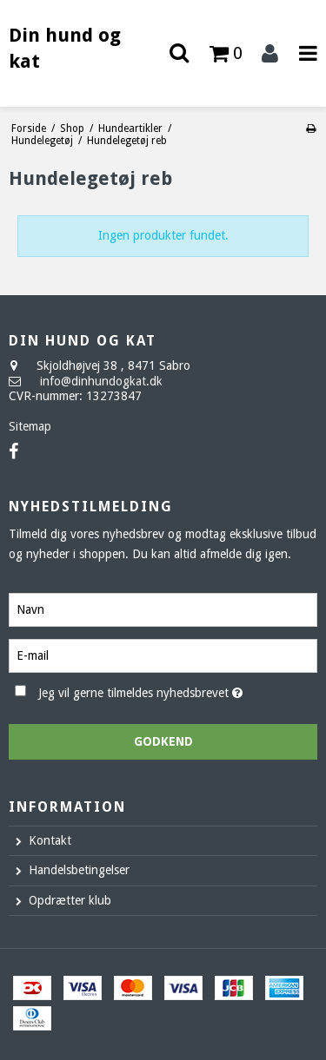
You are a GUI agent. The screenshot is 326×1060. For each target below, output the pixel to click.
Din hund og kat (65, 48)
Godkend (163, 741)
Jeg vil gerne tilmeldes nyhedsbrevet (152, 689)
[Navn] (163, 609)
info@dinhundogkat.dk (101, 381)
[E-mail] (163, 655)
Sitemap (30, 426)
